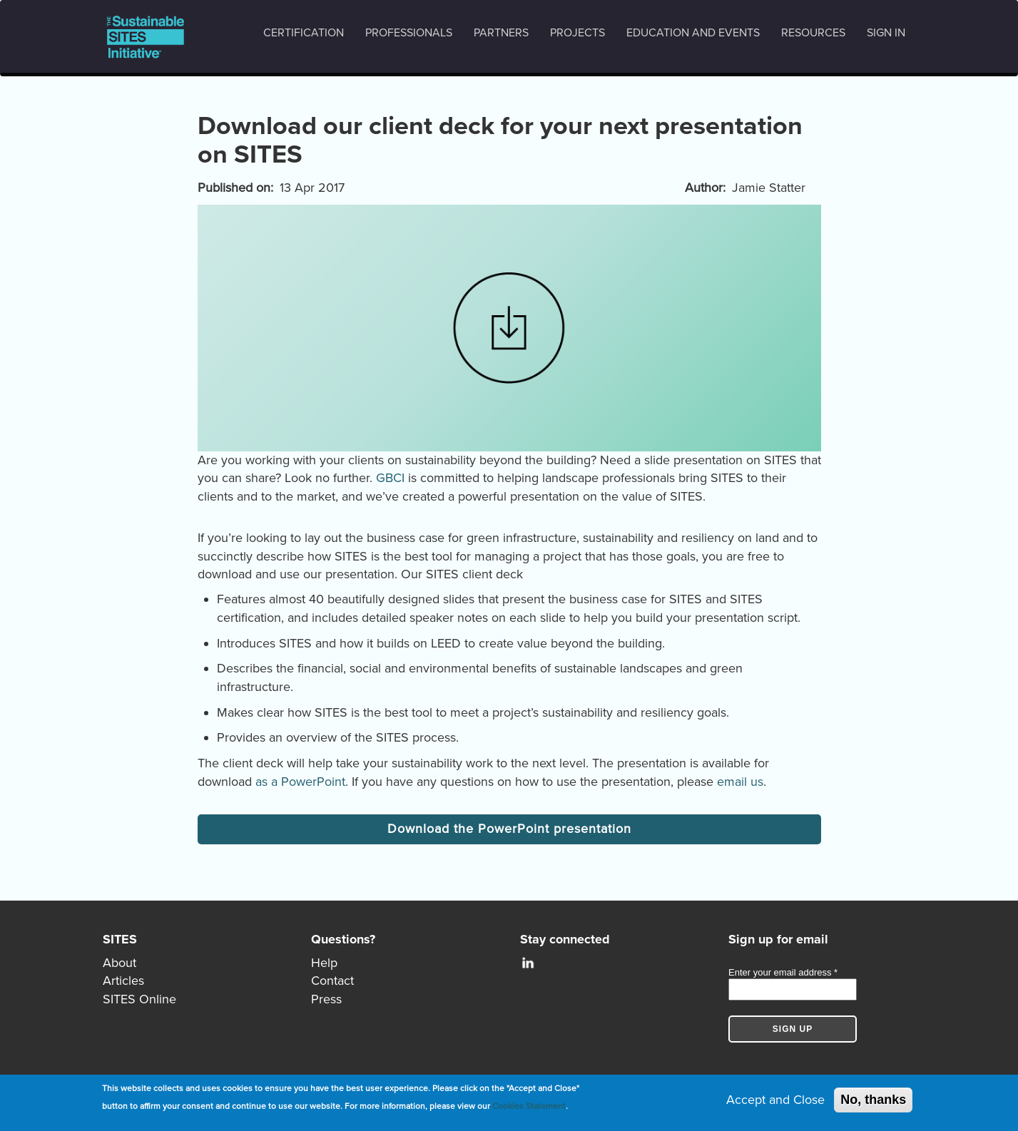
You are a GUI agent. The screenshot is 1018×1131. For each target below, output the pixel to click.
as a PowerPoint (300, 781)
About (119, 963)
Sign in (886, 33)
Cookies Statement (529, 1107)
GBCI (390, 478)
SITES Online (139, 999)
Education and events (693, 33)
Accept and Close (775, 1100)
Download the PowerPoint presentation (509, 828)
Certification (303, 33)
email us (740, 781)
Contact (332, 980)
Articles (123, 980)
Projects (577, 33)
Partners (501, 33)
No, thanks (873, 1100)
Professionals (408, 33)
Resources (813, 33)
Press (326, 999)
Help (324, 963)
